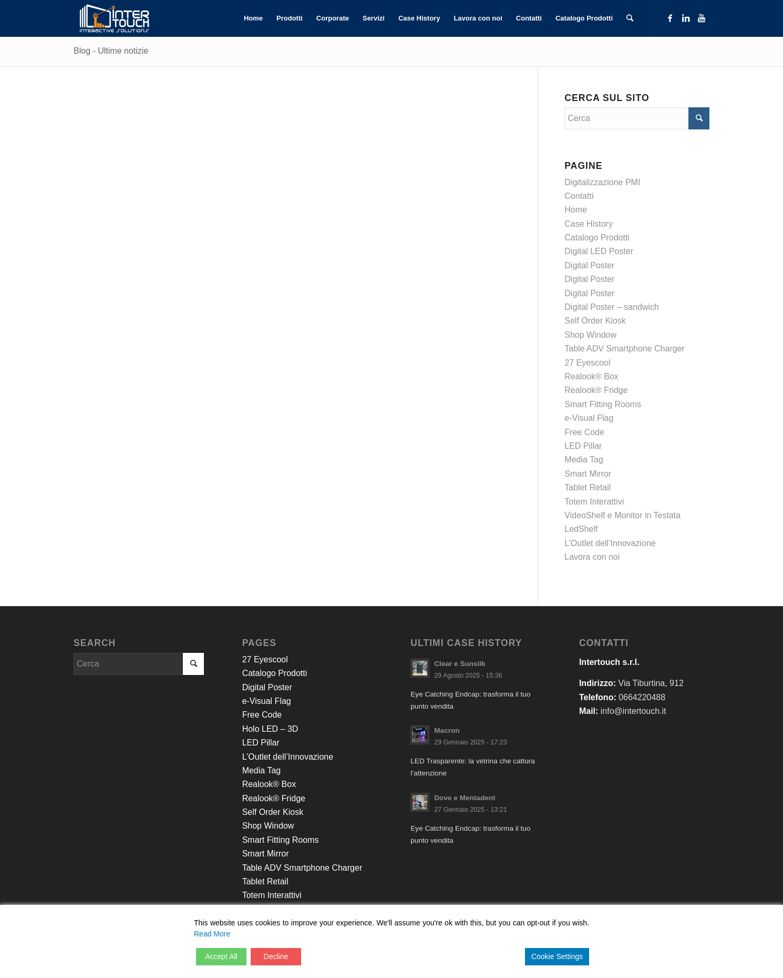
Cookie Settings (557, 956)
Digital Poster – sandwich (611, 307)
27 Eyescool (587, 362)
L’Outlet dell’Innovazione (609, 543)
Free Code (584, 432)
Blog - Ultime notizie (111, 50)
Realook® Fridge (595, 390)
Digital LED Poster (598, 251)
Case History (588, 223)
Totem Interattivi (594, 501)
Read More (212, 934)
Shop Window (590, 334)
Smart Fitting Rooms (602, 404)
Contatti (578, 195)
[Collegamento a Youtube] (701, 18)
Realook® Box (591, 376)
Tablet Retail (587, 487)
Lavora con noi (592, 556)
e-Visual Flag (588, 418)
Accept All (221, 956)
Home (575, 209)
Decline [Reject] (276, 956)
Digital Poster (589, 265)
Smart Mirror (587, 473)
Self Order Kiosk (594, 320)
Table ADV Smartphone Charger (624, 348)
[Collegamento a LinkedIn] (686, 18)
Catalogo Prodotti (597, 237)
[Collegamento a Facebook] (670, 18)
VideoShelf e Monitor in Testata (622, 515)
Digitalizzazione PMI (602, 182)
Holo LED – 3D (270, 728)
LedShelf (580, 529)
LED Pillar (583, 445)
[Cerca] (630, 18)
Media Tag (583, 459)
